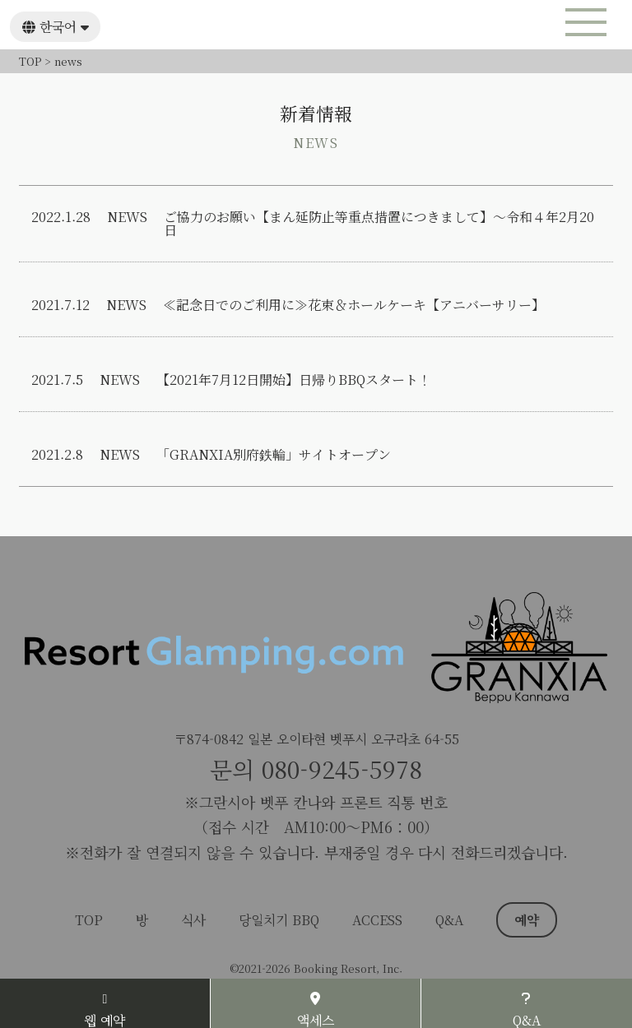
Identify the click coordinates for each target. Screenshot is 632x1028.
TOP (89, 919)
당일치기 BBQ (279, 919)
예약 (526, 919)
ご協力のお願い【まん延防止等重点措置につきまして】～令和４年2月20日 (379, 224)
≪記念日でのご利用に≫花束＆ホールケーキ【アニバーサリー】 (354, 305)
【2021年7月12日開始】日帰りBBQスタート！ (293, 380)
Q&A (449, 919)
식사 (193, 919)
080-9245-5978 (342, 768)
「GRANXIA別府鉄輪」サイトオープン (273, 454)
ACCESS (377, 919)
